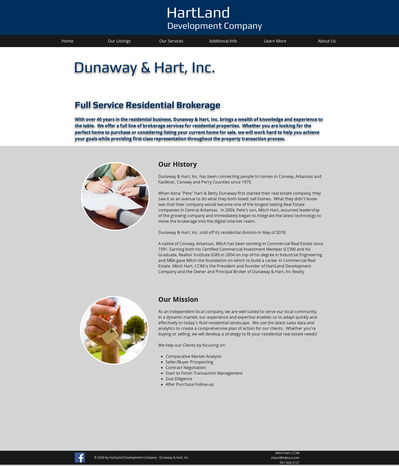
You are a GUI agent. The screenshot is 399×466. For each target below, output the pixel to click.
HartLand (198, 12)
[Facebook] (80, 457)
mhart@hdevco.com (285, 458)
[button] (171, 41)
